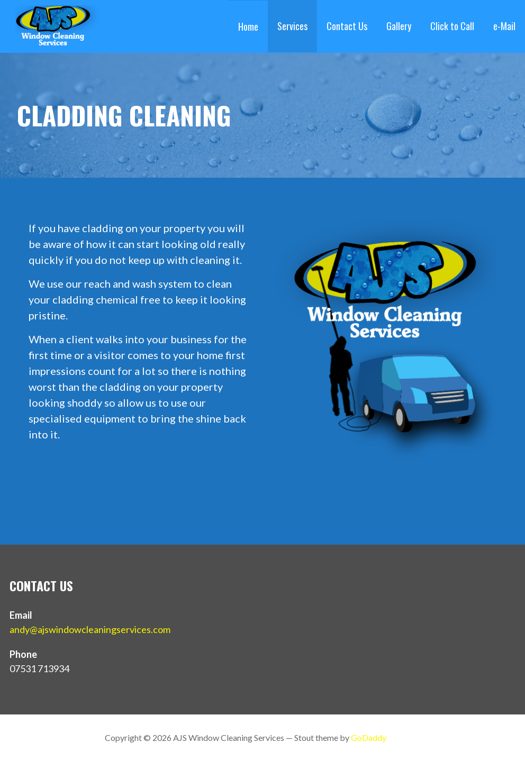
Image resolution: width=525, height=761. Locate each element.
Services (292, 26)
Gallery (398, 26)
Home (248, 26)
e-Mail (504, 26)
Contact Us (347, 26)
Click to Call (452, 26)
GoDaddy (368, 737)
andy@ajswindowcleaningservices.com (90, 629)
